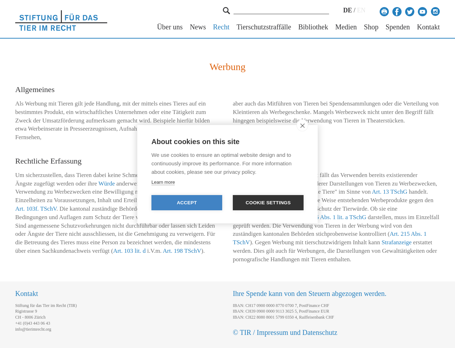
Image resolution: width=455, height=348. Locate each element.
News (198, 27)
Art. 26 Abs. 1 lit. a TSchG (334, 217)
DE (347, 10)
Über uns (170, 27)
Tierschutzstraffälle (264, 27)
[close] (302, 125)
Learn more (163, 182)
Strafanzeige (396, 242)
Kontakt (428, 27)
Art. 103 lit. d (129, 250)
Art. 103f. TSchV (36, 208)
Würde (106, 183)
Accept (187, 202)
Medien (346, 27)
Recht (221, 27)
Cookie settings (268, 202)
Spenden (398, 27)
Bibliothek (313, 27)
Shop (371, 27)
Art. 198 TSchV (182, 250)
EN (361, 10)
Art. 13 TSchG (389, 191)
